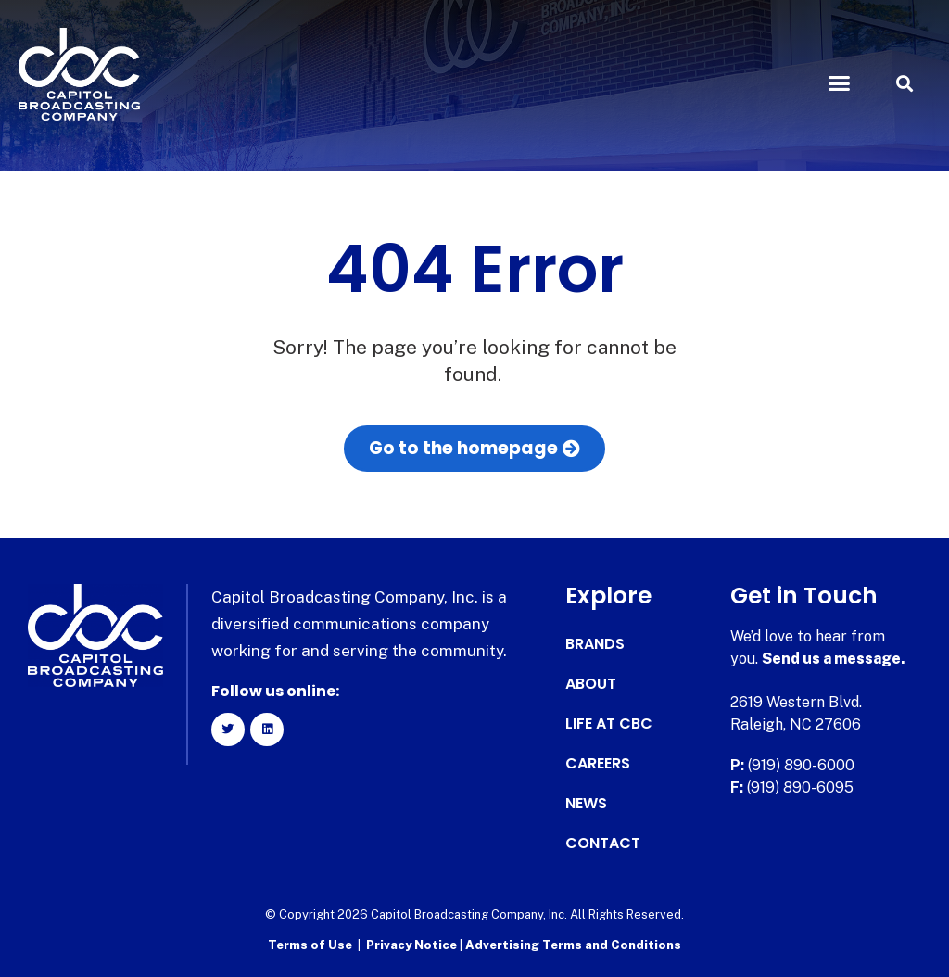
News (586, 803)
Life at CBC (608, 724)
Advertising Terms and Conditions (573, 945)
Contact (602, 843)
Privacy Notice (413, 945)
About (590, 684)
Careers (597, 764)
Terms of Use (310, 945)
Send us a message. (833, 658)
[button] (838, 83)
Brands (595, 644)
